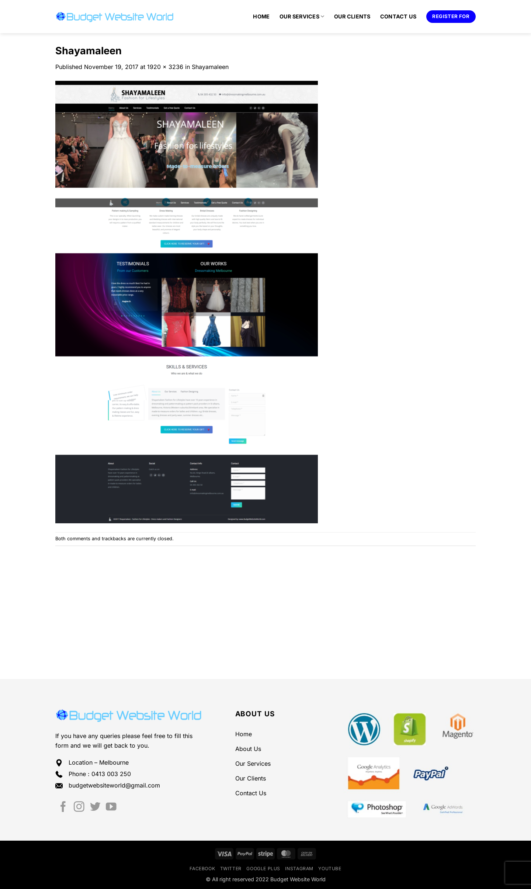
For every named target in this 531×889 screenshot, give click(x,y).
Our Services (302, 16)
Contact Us (398, 16)
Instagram (299, 868)
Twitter (231, 868)
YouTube (329, 868)
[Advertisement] (265, 601)
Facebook (202, 868)
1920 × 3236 (165, 66)
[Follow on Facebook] (63, 807)
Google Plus (263, 868)
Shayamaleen (210, 66)
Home (261, 16)
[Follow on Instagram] (79, 807)
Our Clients (352, 16)
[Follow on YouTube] (111, 807)
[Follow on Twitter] (95, 807)
